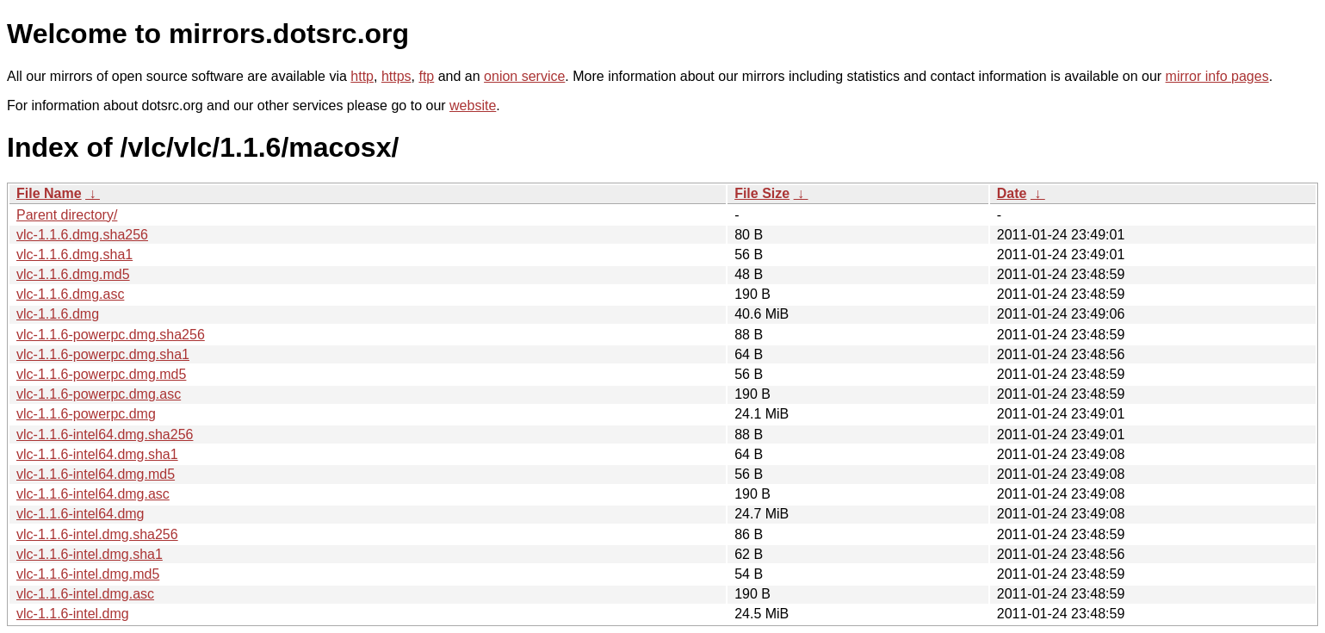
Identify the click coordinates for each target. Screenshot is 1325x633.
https (396, 76)
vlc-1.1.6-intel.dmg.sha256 (97, 534)
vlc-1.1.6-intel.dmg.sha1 (89, 554)
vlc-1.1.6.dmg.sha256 (82, 234)
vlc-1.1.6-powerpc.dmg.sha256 (110, 334)
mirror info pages (1217, 76)
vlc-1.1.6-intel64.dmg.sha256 (104, 434)
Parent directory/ (66, 215)
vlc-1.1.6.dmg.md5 (73, 274)
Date (1012, 193)
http (362, 76)
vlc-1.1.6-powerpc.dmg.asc (98, 394)
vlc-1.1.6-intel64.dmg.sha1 (97, 454)
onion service (524, 76)
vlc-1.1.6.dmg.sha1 (74, 254)
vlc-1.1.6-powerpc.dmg (86, 413)
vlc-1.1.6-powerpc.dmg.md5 (101, 374)
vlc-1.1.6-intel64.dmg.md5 (95, 474)
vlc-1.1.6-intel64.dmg (80, 513)
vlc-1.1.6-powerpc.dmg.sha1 (102, 354)
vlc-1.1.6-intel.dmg (72, 613)
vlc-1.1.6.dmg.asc (70, 294)
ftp (426, 76)
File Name (49, 193)
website (472, 105)
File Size (761, 193)
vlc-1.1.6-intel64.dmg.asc (93, 494)
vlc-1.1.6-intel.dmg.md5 (87, 574)
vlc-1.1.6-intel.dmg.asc (85, 593)
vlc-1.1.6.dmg (57, 314)
